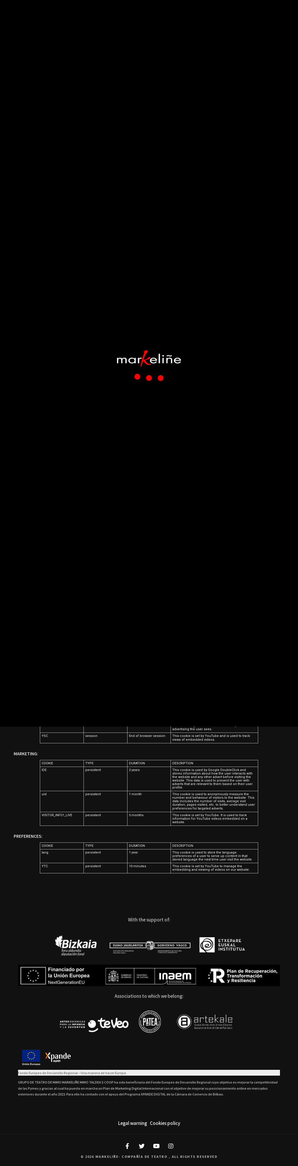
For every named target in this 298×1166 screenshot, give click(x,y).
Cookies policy (165, 1123)
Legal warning (132, 1123)
